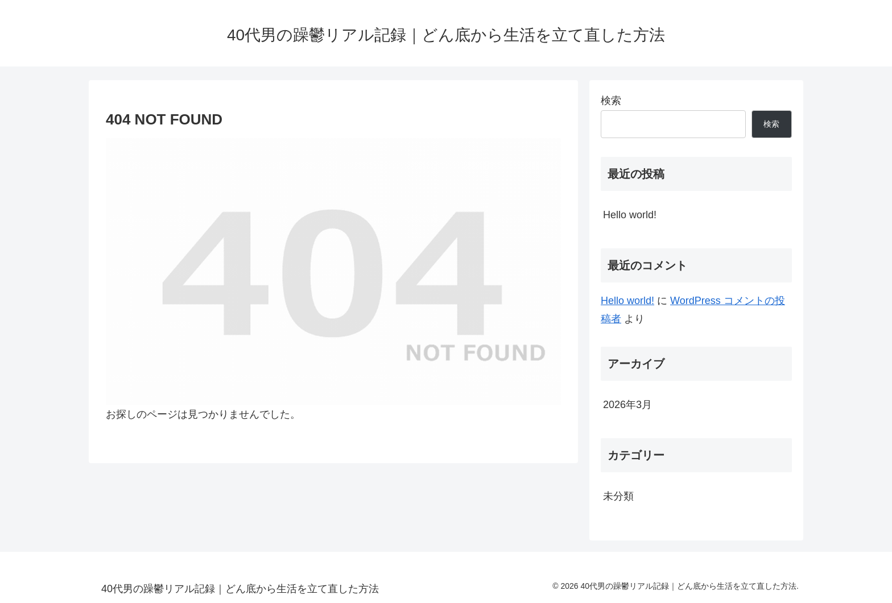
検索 (611, 100)
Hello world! (629, 215)
